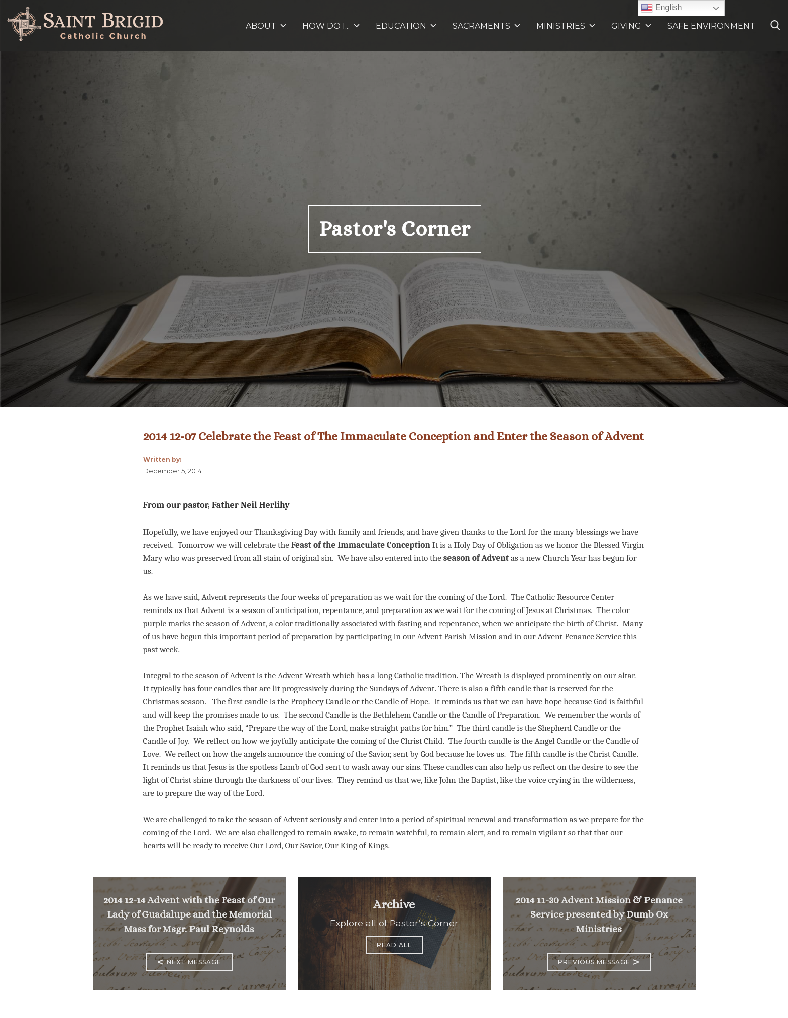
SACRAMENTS (487, 26)
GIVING (626, 26)
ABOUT (266, 26)
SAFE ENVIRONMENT (711, 26)
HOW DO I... (331, 26)
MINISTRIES (566, 26)
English (661, 8)
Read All (394, 945)
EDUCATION (406, 26)
